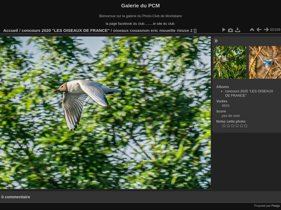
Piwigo (275, 205)
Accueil (10, 30)
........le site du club (159, 24)
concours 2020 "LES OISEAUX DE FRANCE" (65, 30)
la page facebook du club (125, 24)
